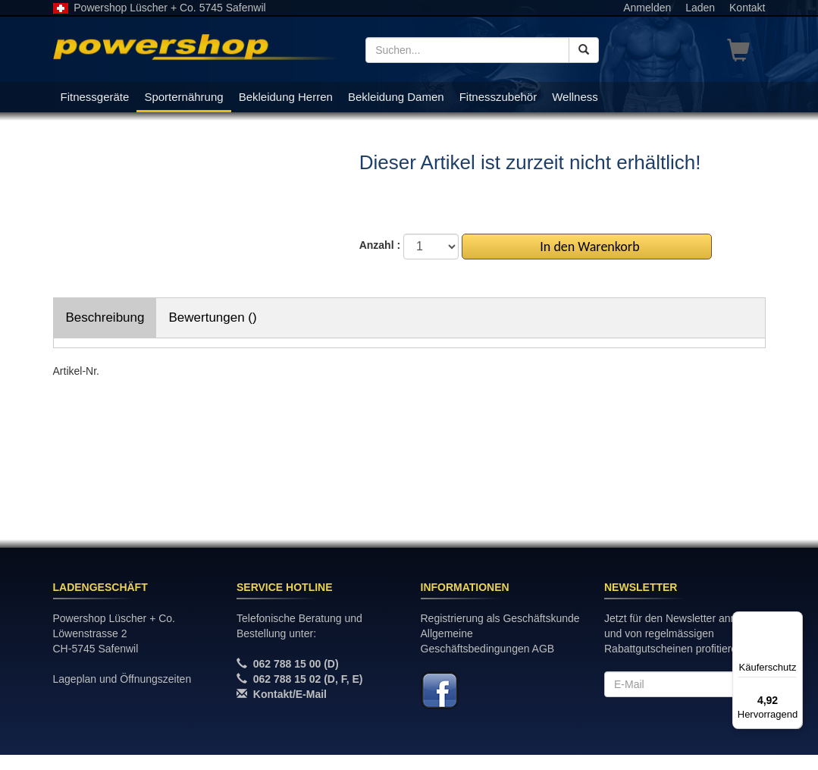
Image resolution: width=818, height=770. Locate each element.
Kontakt (747, 8)
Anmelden (647, 8)
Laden (700, 8)
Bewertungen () (212, 317)
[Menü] (794, 620)
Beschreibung (105, 317)
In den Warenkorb (586, 246)
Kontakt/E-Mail (290, 694)
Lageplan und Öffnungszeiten (122, 679)
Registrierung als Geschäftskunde (500, 618)
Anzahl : (379, 245)
